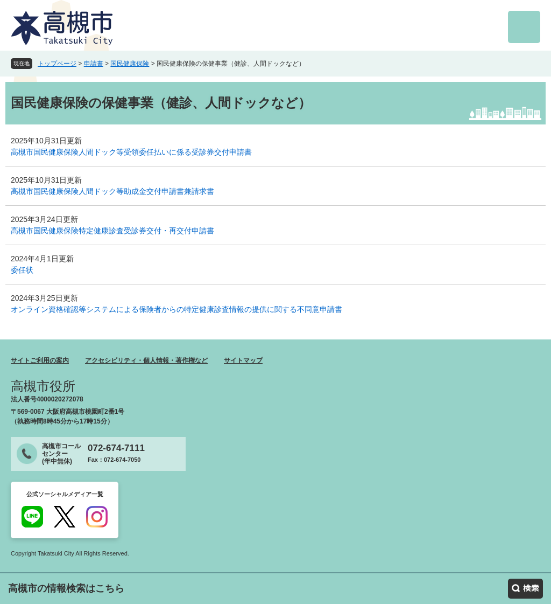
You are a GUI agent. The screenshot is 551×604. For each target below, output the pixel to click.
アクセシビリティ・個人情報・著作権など (146, 360)
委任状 (22, 270)
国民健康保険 (129, 63)
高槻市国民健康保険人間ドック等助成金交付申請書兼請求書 (112, 191)
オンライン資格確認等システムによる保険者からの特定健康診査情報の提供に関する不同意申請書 (176, 309)
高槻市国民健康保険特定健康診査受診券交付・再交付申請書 (112, 230)
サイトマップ (243, 360)
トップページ (57, 63)
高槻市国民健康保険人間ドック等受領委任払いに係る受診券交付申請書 (131, 152)
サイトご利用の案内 (40, 360)
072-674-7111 (116, 448)
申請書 (93, 63)
